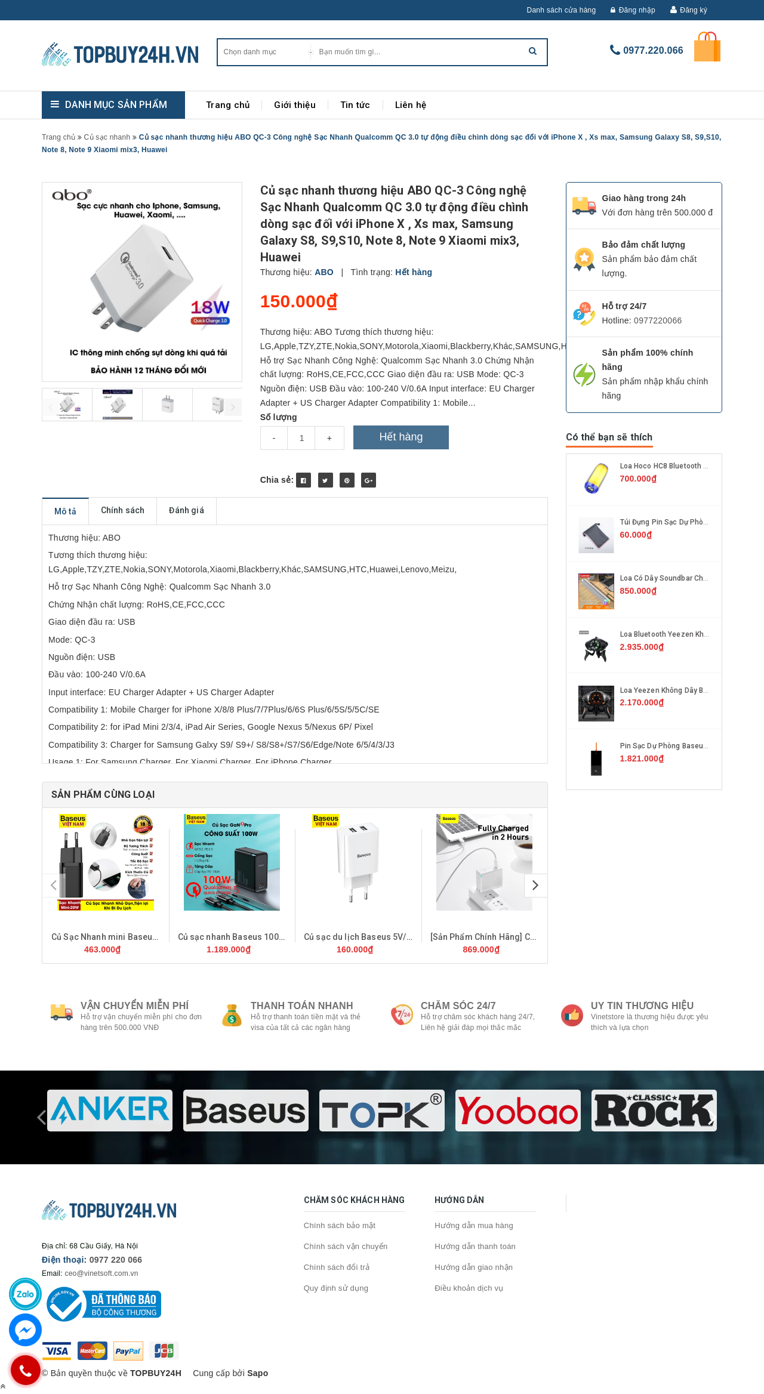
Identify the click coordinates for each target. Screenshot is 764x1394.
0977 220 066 (116, 1260)
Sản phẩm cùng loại (103, 794)
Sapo (257, 1373)
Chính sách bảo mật (339, 1225)
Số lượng (278, 417)
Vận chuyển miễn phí (135, 1006)
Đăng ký (693, 10)
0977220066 (658, 320)
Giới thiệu (295, 105)
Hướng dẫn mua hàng (474, 1225)
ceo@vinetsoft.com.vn (101, 1273)
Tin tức (355, 105)
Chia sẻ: (277, 480)
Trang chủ (227, 105)
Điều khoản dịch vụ (469, 1288)
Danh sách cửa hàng (561, 10)
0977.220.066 (653, 50)
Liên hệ (411, 105)
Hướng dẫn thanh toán (475, 1246)
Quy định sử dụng (336, 1288)
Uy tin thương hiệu (642, 1006)
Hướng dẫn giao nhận (474, 1267)
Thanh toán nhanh (302, 1006)
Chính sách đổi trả (337, 1267)
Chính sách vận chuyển (346, 1246)
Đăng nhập (633, 10)
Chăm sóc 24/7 (458, 1006)
